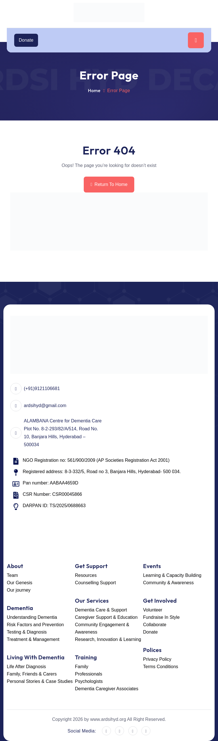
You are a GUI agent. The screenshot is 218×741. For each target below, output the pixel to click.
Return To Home (109, 184)
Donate (26, 40)
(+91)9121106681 (42, 388)
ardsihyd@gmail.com (45, 405)
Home (94, 90)
